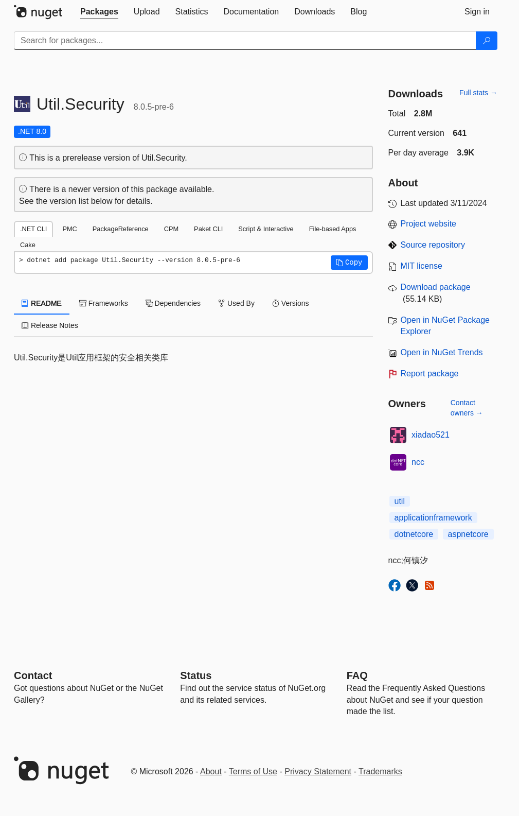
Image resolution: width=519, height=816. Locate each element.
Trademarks (380, 771)
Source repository (433, 244)
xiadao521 (430, 434)
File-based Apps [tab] (332, 229)
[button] (349, 262)
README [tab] (42, 303)
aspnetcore (468, 534)
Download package (436, 287)
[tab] (99, 12)
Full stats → (478, 93)
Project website (429, 223)
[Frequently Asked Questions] (357, 675)
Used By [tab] (236, 303)
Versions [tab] (290, 303)
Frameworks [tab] (103, 303)
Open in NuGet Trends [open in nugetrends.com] (442, 352)
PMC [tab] (69, 229)
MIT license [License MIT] (422, 266)
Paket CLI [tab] (208, 229)
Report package (430, 373)
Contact (33, 675)
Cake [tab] (27, 245)
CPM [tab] (171, 229)
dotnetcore (414, 534)
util (400, 501)
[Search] (486, 40)
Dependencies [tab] (173, 303)
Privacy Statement (317, 771)
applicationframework (433, 517)
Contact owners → (467, 407)
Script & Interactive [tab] (265, 229)
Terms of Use (253, 771)
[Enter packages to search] (245, 40)
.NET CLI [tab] (33, 229)
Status (195, 675)
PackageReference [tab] (121, 229)
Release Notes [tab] (50, 325)
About (211, 771)
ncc (417, 462)
